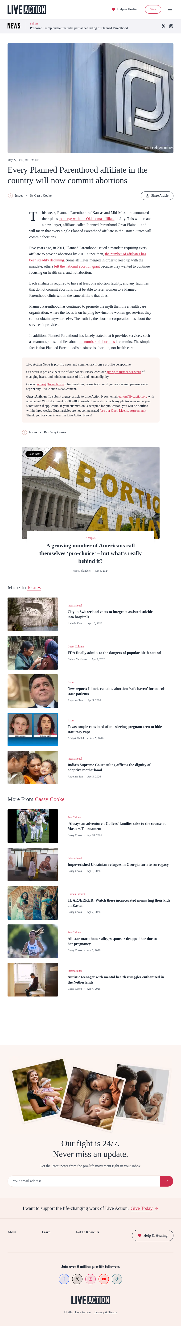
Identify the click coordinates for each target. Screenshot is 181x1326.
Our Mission (90, 1205)
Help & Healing (124, 9)
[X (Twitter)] (163, 26)
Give (153, 9)
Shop (11, 1214)
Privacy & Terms (105, 1313)
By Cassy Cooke (41, 195)
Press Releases (17, 1230)
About (12, 1195)
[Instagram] (171, 26)
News (49, 1205)
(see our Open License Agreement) (123, 410)
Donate (12, 1205)
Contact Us (15, 1239)
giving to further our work (124, 372)
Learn (49, 1195)
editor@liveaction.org (51, 384)
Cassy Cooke (50, 799)
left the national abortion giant (77, 266)
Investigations (54, 1214)
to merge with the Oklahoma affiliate (86, 219)
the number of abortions (97, 342)
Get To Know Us (94, 1195)
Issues (15, 196)
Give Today (144, 1171)
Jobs (10, 1222)
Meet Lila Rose (92, 1214)
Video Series (53, 1222)
